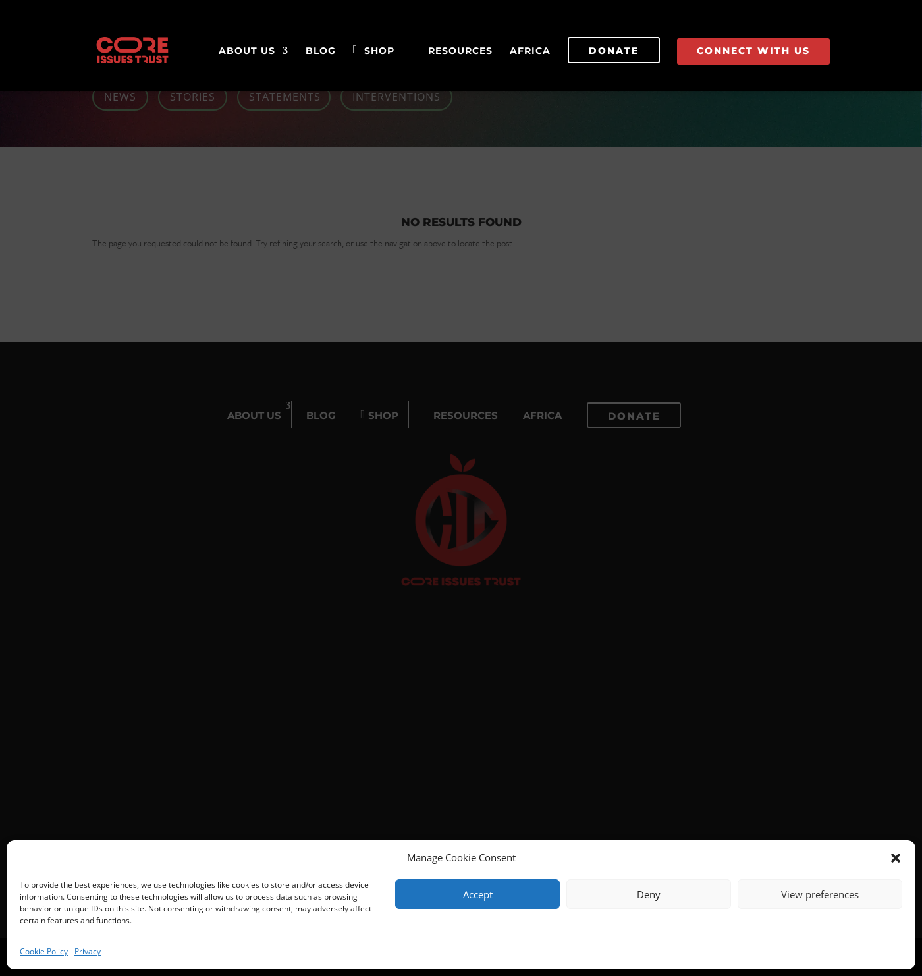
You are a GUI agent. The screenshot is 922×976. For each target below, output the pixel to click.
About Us (247, 51)
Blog (321, 51)
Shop (379, 51)
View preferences (820, 894)
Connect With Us (753, 51)
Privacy (87, 951)
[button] (895, 858)
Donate (614, 51)
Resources (460, 51)
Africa (530, 51)
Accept (478, 894)
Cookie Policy (44, 951)
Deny (649, 894)
